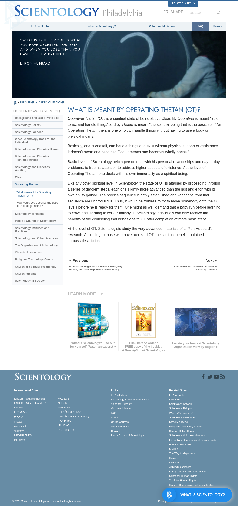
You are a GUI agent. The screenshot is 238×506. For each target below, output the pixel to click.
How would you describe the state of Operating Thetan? (37, 204)
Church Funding (25, 273)
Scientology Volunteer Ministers (187, 435)
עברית (18, 417)
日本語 (18, 422)
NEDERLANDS (23, 435)
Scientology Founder (29, 132)
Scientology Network (180, 404)
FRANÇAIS (20, 411)
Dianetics (174, 399)
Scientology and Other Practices (36, 238)
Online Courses (120, 422)
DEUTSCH (20, 440)
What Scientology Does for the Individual (35, 140)
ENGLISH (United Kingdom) (30, 403)
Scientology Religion (180, 408)
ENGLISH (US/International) (30, 398)
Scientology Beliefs (28, 125)
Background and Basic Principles (37, 118)
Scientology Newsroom (182, 417)
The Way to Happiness (182, 453)
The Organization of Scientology (36, 245)
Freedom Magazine (180, 444)
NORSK (62, 403)
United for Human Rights (183, 476)
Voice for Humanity (121, 404)
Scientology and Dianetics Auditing (32, 168)
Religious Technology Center (34, 259)
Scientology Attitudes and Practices (32, 229)
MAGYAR (63, 398)
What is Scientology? (102, 26)
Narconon (174, 462)
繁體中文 (19, 431)
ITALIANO (63, 425)
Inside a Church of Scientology (35, 220)
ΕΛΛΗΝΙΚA (64, 421)
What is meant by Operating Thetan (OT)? (33, 194)
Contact (115, 431)
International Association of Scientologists (192, 440)
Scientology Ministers (29, 213)
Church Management (29, 252)
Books (217, 26)
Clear (18, 177)
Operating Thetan (26, 184)
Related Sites (183, 3)
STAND (173, 449)
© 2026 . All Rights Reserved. (48, 501)
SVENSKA (64, 407)
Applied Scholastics (180, 466)
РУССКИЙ (20, 426)
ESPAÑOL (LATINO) (69, 411)
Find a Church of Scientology (127, 435)
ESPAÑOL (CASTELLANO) (73, 416)
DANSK (18, 407)
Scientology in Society (30, 280)
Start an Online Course (182, 431)
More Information (120, 426)
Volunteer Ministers (162, 26)
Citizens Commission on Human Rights (191, 485)
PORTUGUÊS (66, 430)
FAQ (200, 26)
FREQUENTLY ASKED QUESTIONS (42, 102)
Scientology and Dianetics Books (37, 149)
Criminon (174, 458)
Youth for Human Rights (182, 480)
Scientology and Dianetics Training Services (32, 158)
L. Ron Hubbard (41, 26)
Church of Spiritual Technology (35, 266)
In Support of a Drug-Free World (187, 471)
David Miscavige (178, 422)
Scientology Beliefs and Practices (130, 399)
